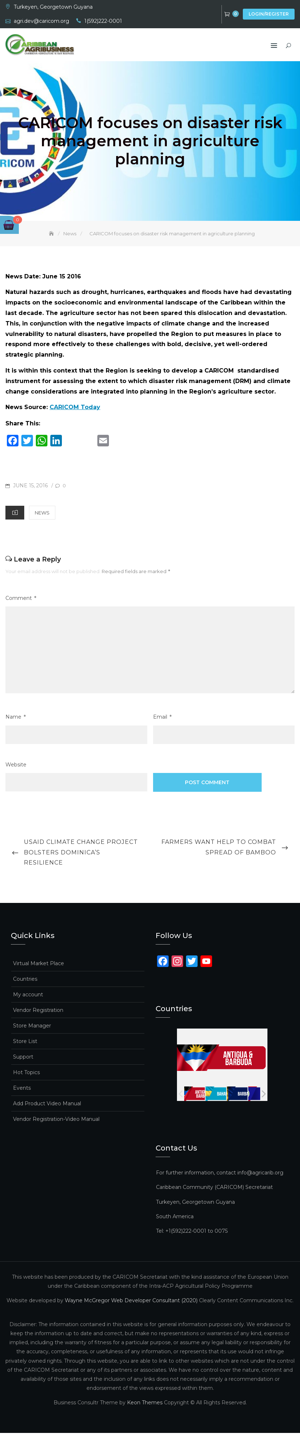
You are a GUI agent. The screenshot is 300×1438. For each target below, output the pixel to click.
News (42, 518)
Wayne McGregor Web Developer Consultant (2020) (131, 1306)
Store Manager (32, 1031)
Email (162, 722)
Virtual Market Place (38, 969)
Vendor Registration (38, 1015)
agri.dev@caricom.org (41, 21)
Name (15, 722)
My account (28, 1000)
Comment (20, 603)
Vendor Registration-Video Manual (56, 1124)
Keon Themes (144, 1408)
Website (15, 769)
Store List (25, 1046)
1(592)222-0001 (103, 21)
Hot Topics (26, 1078)
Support (23, 1062)
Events (22, 1093)
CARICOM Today (75, 412)
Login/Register (269, 14)
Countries (25, 984)
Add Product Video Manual (47, 1109)
